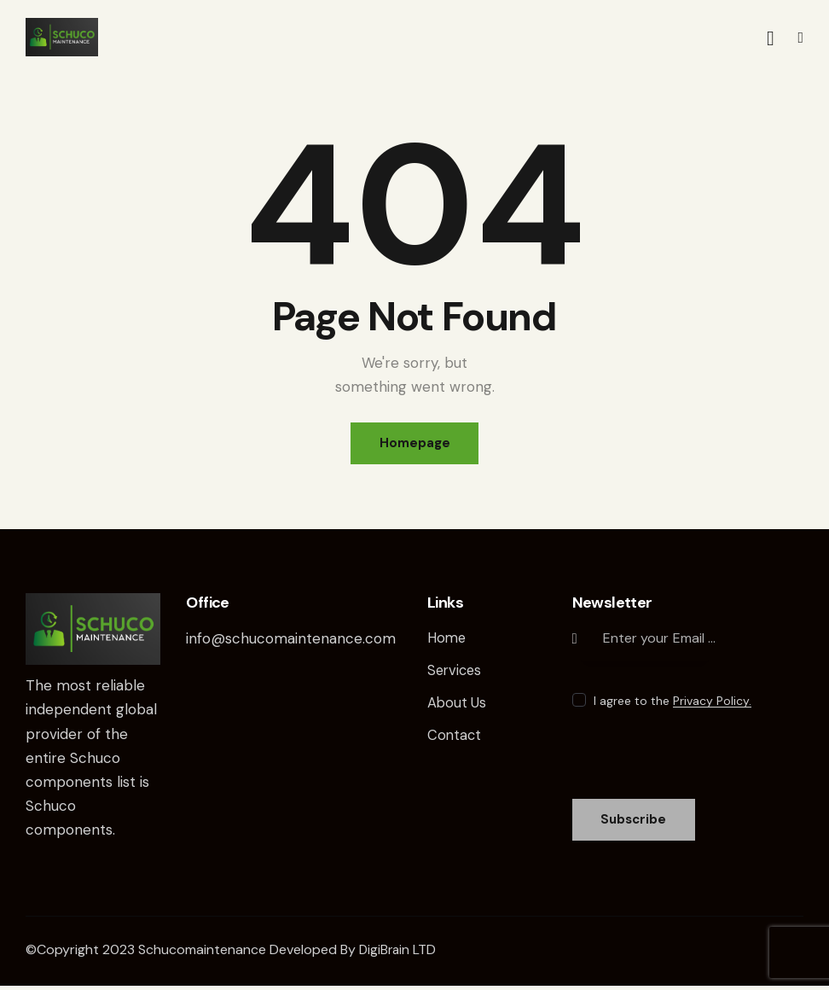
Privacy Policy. (712, 702)
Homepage (415, 443)
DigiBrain (385, 954)
